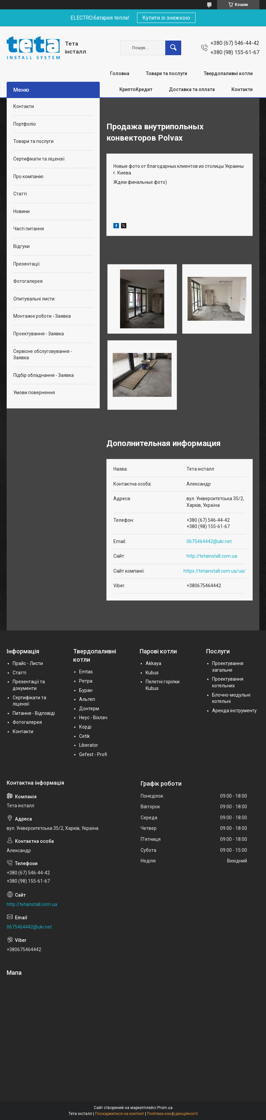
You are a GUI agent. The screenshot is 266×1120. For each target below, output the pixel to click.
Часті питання (28, 228)
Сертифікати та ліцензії (39, 159)
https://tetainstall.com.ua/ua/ (215, 571)
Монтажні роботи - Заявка (42, 316)
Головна (119, 73)
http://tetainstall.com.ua (212, 556)
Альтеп (87, 699)
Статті (20, 193)
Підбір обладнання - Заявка (43, 375)
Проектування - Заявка (38, 333)
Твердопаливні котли (228, 73)
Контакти (242, 89)
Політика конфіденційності (172, 1113)
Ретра (85, 681)
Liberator (88, 745)
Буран (85, 690)
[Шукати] (173, 48)
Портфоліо (24, 124)
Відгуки (21, 246)
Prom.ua (165, 1107)
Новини (21, 211)
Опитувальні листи (34, 298)
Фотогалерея (28, 281)
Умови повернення (34, 392)
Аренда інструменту (234, 710)
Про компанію (28, 176)
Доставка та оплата (192, 89)
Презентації (26, 264)
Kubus (152, 672)
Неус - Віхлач (93, 717)
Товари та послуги (166, 73)
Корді (85, 726)
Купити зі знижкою (166, 18)
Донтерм (89, 708)
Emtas (86, 671)
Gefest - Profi (93, 754)
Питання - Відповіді (34, 713)
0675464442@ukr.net (209, 541)
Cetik (84, 736)
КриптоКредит (135, 89)
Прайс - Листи (28, 663)
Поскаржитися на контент (119, 1113)
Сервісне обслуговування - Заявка (42, 355)
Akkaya (153, 663)
